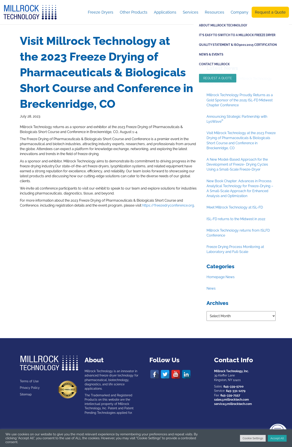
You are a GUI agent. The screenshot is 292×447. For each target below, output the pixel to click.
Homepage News (221, 277)
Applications (165, 12)
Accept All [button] (277, 438)
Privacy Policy (30, 387)
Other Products (133, 12)
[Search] (241, 51)
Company (239, 12)
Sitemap (26, 394)
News (211, 288)
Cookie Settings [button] (253, 438)
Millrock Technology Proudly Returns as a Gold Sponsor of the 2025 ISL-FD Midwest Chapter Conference (240, 100)
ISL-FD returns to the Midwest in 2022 (236, 219)
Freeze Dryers (100, 12)
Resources (214, 12)
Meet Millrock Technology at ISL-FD (235, 207)
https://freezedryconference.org (168, 205)
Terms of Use (29, 381)
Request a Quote (270, 12)
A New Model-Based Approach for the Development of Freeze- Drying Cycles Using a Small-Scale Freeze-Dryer (237, 164)
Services (190, 12)
